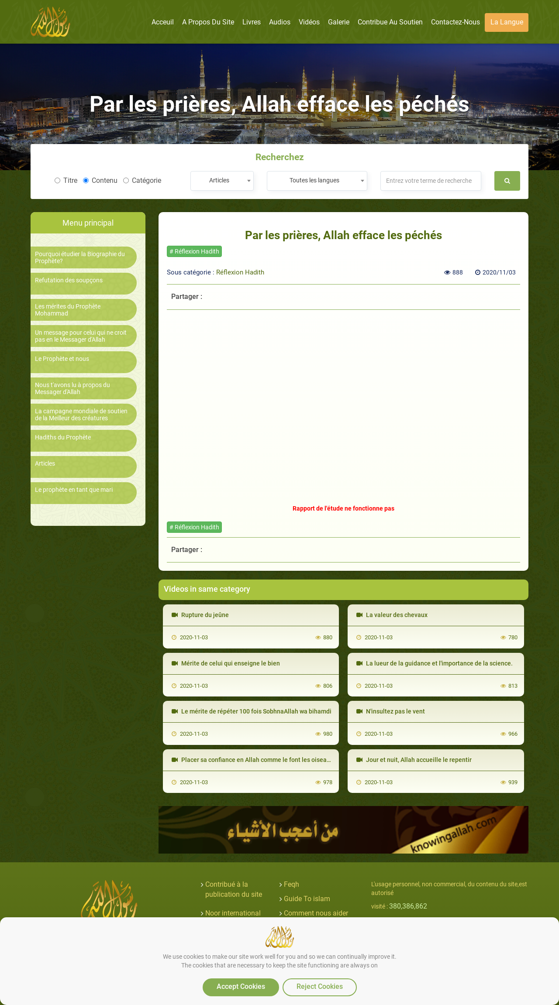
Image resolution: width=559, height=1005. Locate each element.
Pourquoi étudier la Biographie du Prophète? (80, 257)
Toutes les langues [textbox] (314, 180)
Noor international (233, 913)
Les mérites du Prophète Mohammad (67, 309)
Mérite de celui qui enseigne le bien (226, 663)
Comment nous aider (316, 913)
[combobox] (222, 181)
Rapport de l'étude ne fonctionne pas (343, 508)
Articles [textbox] (219, 180)
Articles (45, 463)
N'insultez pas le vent (390, 711)
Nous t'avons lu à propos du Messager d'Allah (72, 388)
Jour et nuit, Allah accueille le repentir (414, 759)
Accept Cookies (241, 986)
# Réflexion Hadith (194, 251)
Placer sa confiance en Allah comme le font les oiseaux (252, 759)
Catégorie (142, 180)
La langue (506, 22)
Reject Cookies (320, 986)
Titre (66, 180)
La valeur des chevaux (392, 614)
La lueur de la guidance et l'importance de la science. (434, 663)
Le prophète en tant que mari (74, 490)
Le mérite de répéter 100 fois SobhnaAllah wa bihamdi (251, 711)
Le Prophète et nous (62, 359)
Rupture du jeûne (200, 614)
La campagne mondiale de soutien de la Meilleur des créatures (81, 414)
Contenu (100, 180)
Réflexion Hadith (240, 272)
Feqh (291, 884)
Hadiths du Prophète (63, 437)
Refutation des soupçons (69, 280)
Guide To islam (307, 899)
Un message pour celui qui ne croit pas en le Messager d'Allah (81, 336)
